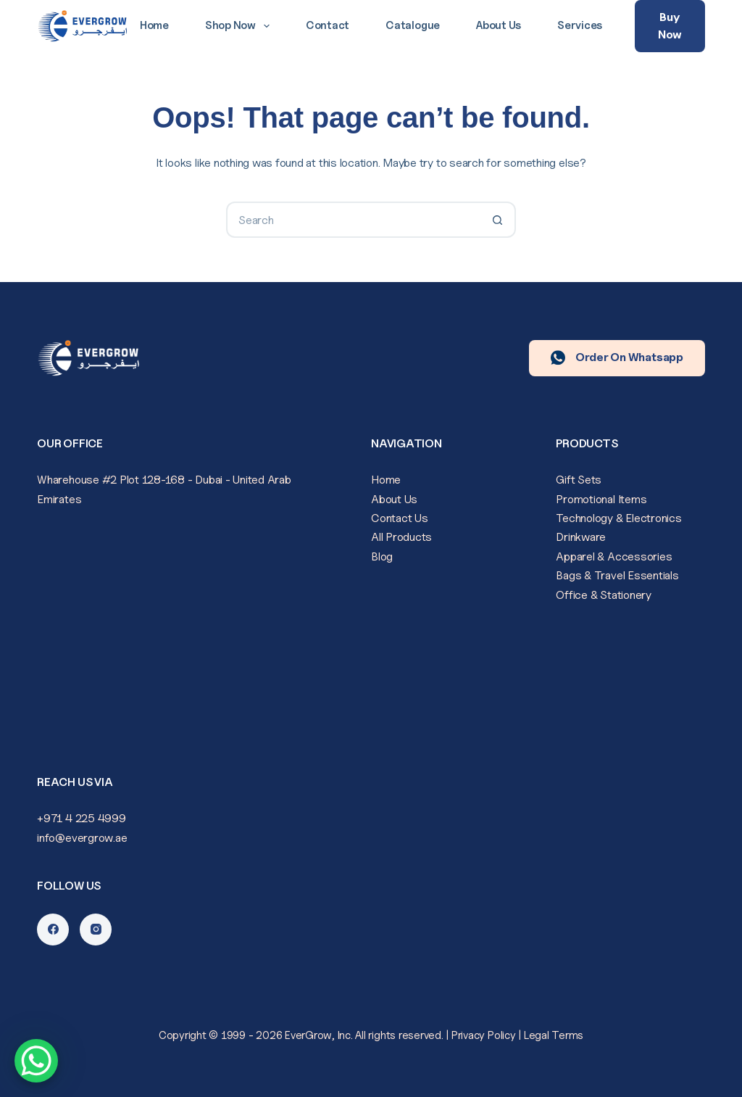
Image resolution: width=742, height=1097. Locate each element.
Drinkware (581, 537)
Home (154, 25)
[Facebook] (53, 929)
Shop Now (240, 26)
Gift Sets (578, 480)
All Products (401, 537)
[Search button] (498, 220)
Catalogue (412, 25)
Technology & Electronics (618, 518)
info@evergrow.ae (82, 838)
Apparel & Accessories (614, 556)
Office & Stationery (603, 595)
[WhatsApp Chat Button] (36, 1060)
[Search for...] (353, 220)
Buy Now (670, 25)
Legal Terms (553, 1035)
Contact (327, 25)
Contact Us (399, 518)
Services (579, 25)
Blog (382, 556)
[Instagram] (96, 929)
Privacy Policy (483, 1035)
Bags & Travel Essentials (617, 575)
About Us (498, 25)
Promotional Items (601, 499)
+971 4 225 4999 (81, 818)
